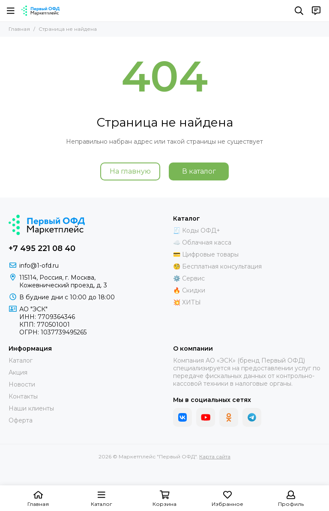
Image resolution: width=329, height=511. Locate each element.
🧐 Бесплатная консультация (217, 266)
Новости (22, 384)
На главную (130, 171)
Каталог (21, 360)
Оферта (21, 420)
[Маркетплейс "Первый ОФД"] (40, 11)
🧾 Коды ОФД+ (196, 230)
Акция (18, 372)
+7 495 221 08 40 (42, 248)
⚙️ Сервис (189, 278)
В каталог (199, 171)
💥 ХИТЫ (187, 302)
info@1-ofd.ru (39, 265)
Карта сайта (214, 456)
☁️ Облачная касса (202, 242)
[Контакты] (316, 10)
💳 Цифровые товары (206, 254)
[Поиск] (299, 10)
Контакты (23, 396)
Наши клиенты (31, 408)
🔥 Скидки (189, 290)
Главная (19, 29)
